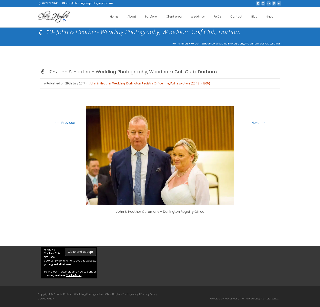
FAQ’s (217, 16)
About (132, 16)
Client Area (174, 16)
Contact (236, 16)
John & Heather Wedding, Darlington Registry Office (126, 83)
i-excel (252, 298)
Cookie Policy (74, 275)
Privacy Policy (148, 294)
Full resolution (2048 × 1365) (190, 83)
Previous (64, 122)
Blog (254, 16)
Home (114, 16)
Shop (269, 16)
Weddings (198, 16)
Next (258, 122)
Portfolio (151, 16)
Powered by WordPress (224, 298)
